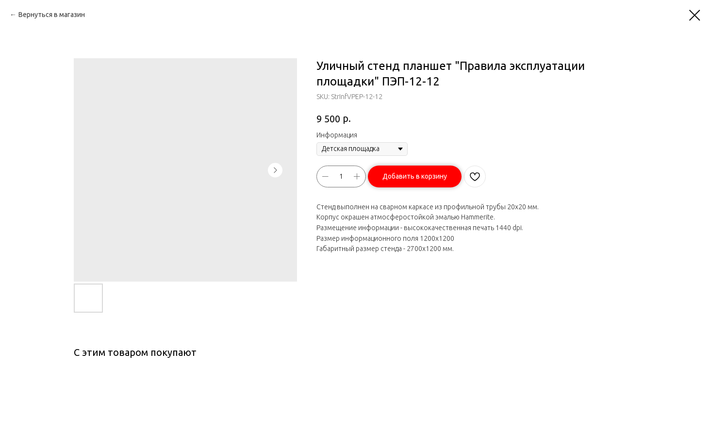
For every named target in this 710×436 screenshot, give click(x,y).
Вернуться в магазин (51, 14)
